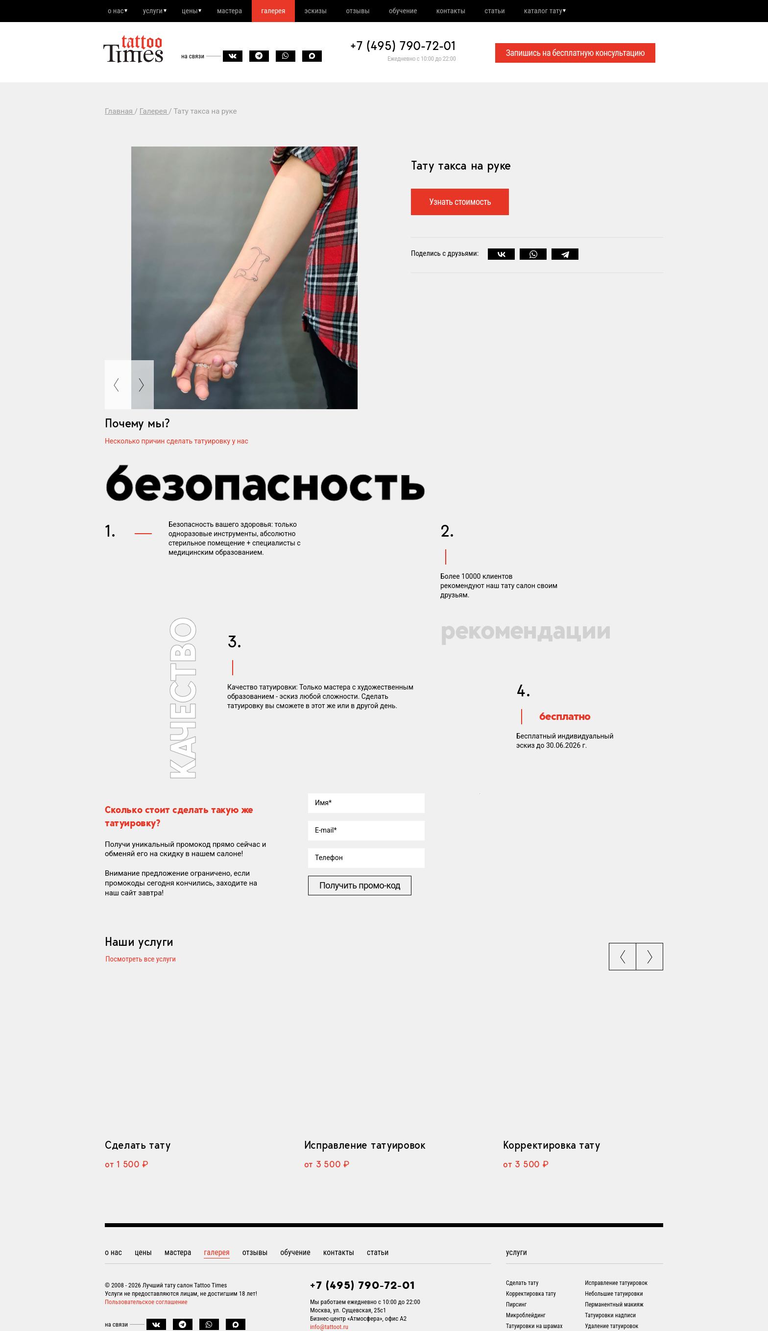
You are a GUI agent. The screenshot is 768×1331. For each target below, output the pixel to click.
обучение (420, 11)
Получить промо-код (359, 886)
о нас (116, 11)
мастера (237, 11)
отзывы (372, 11)
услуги (156, 11)
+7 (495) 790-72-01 (403, 47)
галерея (283, 11)
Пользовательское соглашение (146, 1303)
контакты (470, 11)
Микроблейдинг (526, 1317)
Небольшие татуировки (614, 1295)
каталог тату (568, 11)
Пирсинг (516, 1306)
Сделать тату (137, 1146)
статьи (516, 11)
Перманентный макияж (614, 1306)
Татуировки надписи (610, 1317)
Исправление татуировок (365, 1146)
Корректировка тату (551, 1146)
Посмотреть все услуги (140, 961)
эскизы (328, 11)
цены (195, 11)
